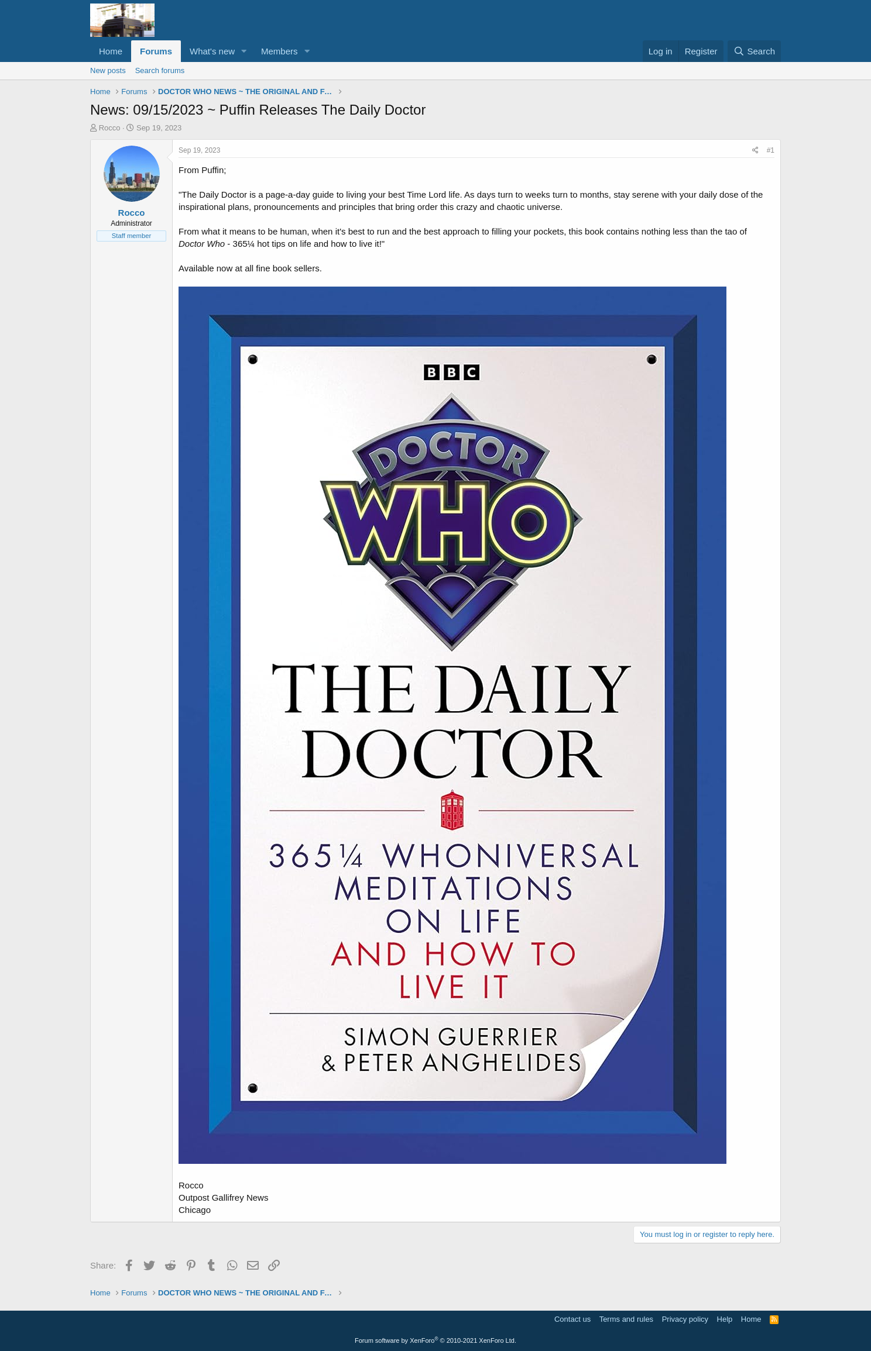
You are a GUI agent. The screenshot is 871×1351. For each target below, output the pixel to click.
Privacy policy (685, 1319)
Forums (156, 51)
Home (110, 51)
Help (725, 1319)
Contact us (572, 1319)
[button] (244, 51)
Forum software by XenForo (435, 1340)
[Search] (754, 51)
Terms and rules (626, 1319)
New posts (108, 70)
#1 (770, 150)
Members (279, 51)
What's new (212, 51)
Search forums (160, 70)
